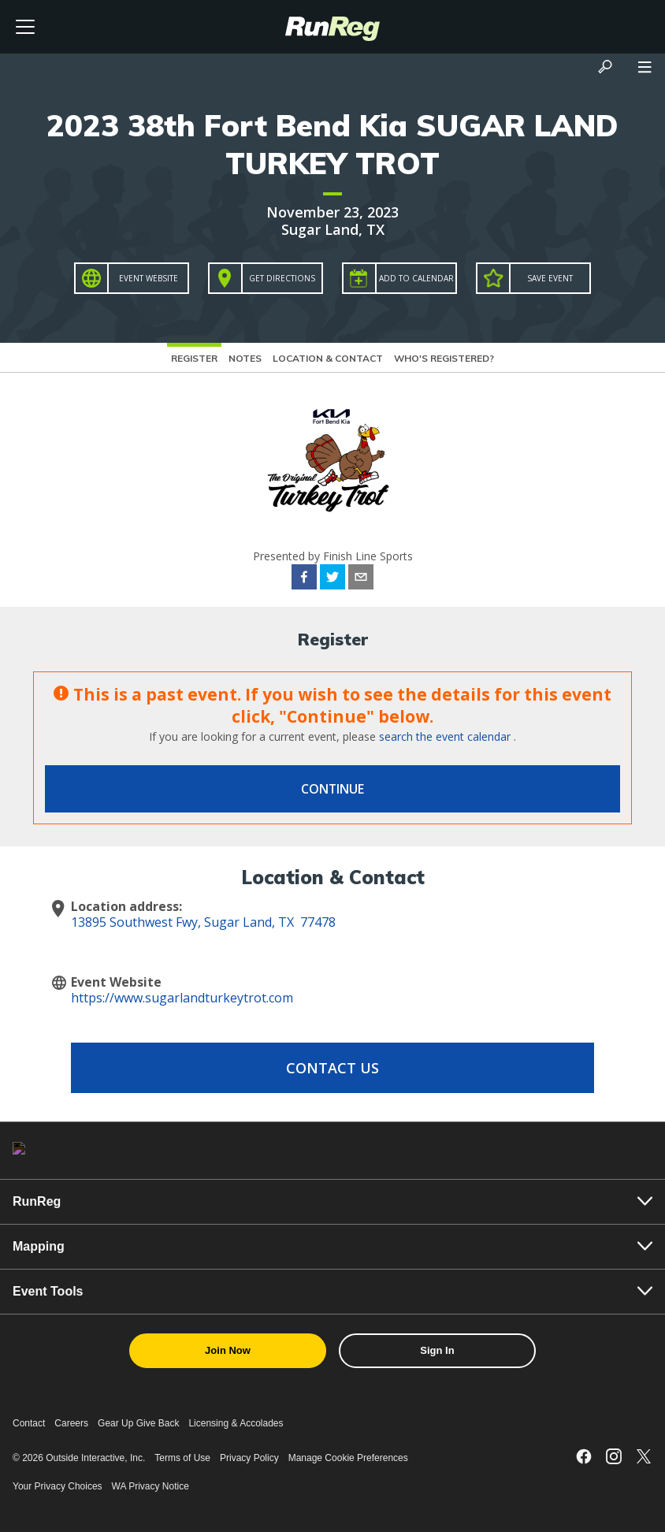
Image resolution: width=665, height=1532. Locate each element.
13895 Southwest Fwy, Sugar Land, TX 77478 (203, 922)
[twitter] (332, 579)
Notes (245, 358)
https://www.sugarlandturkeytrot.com (182, 997)
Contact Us (332, 1067)
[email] (360, 579)
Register (194, 358)
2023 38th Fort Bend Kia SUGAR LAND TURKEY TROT (332, 144)
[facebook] (304, 579)
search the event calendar (445, 736)
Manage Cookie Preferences (348, 1457)
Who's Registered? (444, 358)
